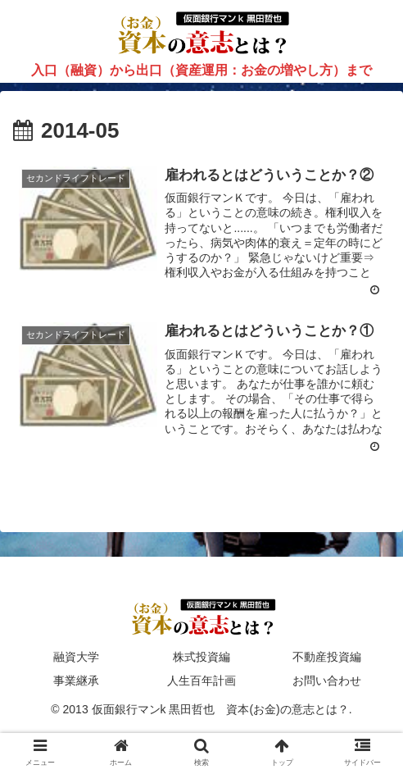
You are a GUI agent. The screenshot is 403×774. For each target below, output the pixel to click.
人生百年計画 (201, 680)
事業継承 (76, 680)
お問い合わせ (326, 680)
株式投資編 (201, 656)
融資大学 (76, 656)
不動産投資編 (326, 656)
